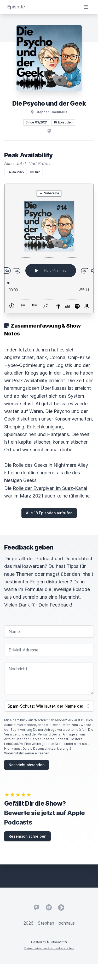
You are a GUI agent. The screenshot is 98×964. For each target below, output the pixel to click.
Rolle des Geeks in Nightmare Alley (50, 465)
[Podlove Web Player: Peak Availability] (49, 248)
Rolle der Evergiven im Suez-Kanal (50, 488)
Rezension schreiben (27, 836)
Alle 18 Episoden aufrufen (49, 513)
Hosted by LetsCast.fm (49, 942)
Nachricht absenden (26, 765)
